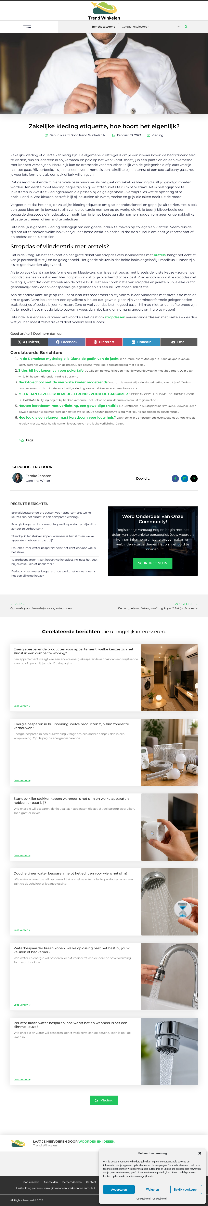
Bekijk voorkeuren (186, 1189)
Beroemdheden (72, 1182)
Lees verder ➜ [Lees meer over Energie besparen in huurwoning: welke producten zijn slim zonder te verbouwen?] (22, 780)
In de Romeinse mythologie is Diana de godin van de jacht (68, 359)
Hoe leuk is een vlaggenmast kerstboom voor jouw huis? (67, 417)
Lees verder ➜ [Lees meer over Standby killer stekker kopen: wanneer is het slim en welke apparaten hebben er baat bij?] (22, 855)
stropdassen (115, 317)
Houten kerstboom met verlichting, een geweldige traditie (68, 406)
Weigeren (152, 1189)
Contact (91, 1182)
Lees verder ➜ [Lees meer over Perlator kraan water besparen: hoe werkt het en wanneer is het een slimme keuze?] (22, 1079)
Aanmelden (51, 1182)
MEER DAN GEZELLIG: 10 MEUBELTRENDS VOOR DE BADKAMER (73, 394)
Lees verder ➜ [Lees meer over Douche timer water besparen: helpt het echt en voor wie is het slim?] (22, 929)
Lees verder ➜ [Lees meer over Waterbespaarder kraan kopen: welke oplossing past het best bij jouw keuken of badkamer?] (22, 1004)
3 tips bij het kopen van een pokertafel (51, 370)
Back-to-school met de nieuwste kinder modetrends (63, 382)
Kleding (157, 135)
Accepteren (119, 1189)
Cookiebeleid (143, 1198)
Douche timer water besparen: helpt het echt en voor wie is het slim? (71, 873)
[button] (200, 1153)
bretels (160, 255)
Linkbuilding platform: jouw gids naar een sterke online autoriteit (55, 1188)
